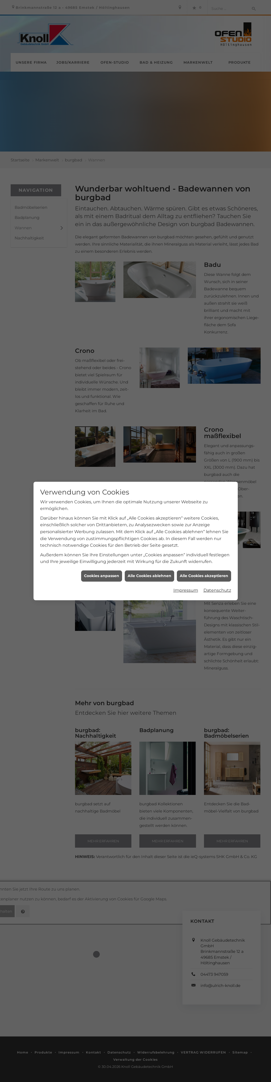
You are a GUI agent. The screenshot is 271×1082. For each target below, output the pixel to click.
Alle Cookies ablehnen (149, 571)
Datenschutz (217, 586)
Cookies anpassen (101, 571)
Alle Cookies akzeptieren (204, 571)
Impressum (185, 586)
